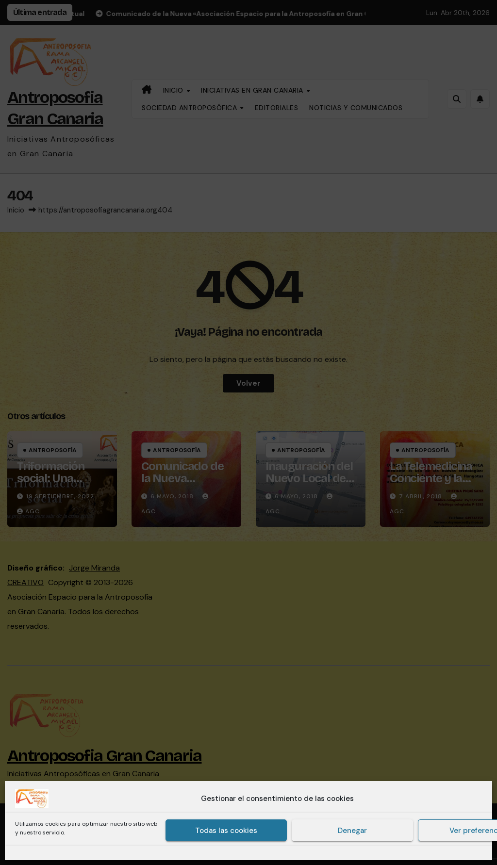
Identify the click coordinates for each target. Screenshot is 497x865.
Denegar (352, 830)
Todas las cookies (226, 830)
